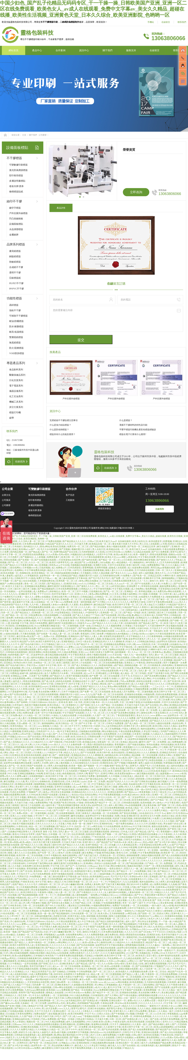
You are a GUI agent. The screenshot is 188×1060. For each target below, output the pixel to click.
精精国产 (36, 1040)
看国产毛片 (145, 766)
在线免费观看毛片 (93, 649)
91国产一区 (64, 810)
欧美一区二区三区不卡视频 (75, 591)
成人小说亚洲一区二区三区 (65, 607)
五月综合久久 (137, 676)
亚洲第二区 (120, 937)
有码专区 (58, 974)
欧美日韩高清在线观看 (82, 818)
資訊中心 (84, 50)
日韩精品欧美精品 (147, 641)
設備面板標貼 (16, 224)
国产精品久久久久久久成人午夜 (108, 623)
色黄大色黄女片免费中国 (102, 652)
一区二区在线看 (99, 607)
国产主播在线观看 (123, 890)
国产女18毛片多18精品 (166, 842)
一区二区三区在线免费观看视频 (108, 663)
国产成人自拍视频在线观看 (71, 850)
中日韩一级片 (169, 900)
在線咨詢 (159, 509)
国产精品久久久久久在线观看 (100, 1037)
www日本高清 (150, 771)
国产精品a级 (38, 800)
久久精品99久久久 (40, 742)
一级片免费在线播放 (124, 824)
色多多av (105, 829)
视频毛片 (102, 758)
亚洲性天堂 (153, 697)
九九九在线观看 (170, 708)
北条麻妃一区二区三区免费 (30, 935)
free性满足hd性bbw (131, 795)
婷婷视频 (91, 916)
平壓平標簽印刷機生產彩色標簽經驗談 (137, 429)
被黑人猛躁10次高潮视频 (150, 763)
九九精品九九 (157, 734)
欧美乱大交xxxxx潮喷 (115, 557)
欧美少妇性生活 (140, 541)
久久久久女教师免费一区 (70, 721)
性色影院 (114, 821)
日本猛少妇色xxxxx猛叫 (143, 634)
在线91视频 (27, 816)
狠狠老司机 (132, 937)
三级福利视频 (104, 874)
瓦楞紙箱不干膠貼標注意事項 (64, 420)
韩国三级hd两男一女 (117, 739)
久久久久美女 (12, 998)
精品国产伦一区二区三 (157, 942)
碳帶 (11, 418)
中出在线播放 (159, 678)
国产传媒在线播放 (137, 744)
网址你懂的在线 (110, 731)
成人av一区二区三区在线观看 (67, 966)
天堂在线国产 (140, 626)
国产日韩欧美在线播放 (119, 721)
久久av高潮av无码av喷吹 (58, 554)
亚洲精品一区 (131, 591)
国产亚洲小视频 (13, 1006)
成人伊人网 (26, 744)
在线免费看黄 (110, 734)
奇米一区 (100, 702)
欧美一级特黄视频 (83, 602)
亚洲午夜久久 (89, 842)
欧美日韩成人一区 (56, 705)
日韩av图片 (136, 657)
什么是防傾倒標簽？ (59, 429)
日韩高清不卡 (43, 731)
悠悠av (81, 779)
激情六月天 (171, 813)
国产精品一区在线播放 (113, 705)
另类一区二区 (7, 612)
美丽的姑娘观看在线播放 (67, 573)
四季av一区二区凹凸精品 (89, 940)
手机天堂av (32, 665)
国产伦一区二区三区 (18, 562)
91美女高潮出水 (161, 713)
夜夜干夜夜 (122, 639)
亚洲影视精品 (68, 641)
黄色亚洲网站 (35, 652)
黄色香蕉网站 (153, 1037)
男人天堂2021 (31, 781)
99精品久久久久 (162, 892)
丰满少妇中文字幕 (19, 908)
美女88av (119, 1003)
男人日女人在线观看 (150, 544)
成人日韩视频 (28, 829)
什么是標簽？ (125, 420)
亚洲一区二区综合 (158, 971)
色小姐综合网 (36, 837)
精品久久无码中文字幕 (43, 684)
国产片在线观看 (70, 979)
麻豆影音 (62, 1014)
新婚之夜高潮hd (20, 549)
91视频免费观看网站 (101, 905)
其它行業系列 (16, 407)
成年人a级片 (79, 639)
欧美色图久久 (122, 971)
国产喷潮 (4, 708)
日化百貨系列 (16, 380)
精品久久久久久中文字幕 (59, 570)
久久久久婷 (84, 607)
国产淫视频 (64, 549)
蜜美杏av (8, 734)
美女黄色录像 (150, 805)
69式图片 (37, 671)
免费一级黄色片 (37, 768)
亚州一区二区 (64, 665)
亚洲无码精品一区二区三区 (23, 726)
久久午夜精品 (15, 964)
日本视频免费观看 (29, 887)
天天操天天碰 (21, 803)
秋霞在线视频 (50, 652)
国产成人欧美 (48, 681)
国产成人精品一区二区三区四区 (140, 723)
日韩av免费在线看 (25, 713)
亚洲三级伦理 (133, 565)
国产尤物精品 (59, 971)
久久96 (109, 713)
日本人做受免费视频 (49, 937)
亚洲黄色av (157, 652)
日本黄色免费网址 (24, 1014)
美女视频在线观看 (175, 626)
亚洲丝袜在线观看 (58, 750)
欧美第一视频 (75, 766)
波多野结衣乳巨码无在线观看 (154, 610)
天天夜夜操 (59, 797)
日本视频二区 (93, 718)
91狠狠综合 (114, 700)
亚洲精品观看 (180, 570)
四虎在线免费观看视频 (167, 694)
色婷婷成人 (77, 610)
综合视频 (12, 895)
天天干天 (71, 644)
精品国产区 (80, 562)
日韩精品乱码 (179, 795)
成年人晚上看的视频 (60, 763)
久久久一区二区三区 (39, 562)
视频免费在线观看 (111, 760)
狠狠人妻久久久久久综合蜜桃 (119, 570)
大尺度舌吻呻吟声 (156, 626)
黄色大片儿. (161, 573)
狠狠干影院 (134, 702)
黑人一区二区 (102, 586)
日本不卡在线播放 (17, 868)
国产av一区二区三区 (152, 958)
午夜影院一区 (152, 974)
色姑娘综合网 (135, 784)
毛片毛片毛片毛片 (120, 876)
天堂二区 (124, 702)
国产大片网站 (99, 602)
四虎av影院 (181, 805)
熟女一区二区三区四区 (72, 649)
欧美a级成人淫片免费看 (123, 692)
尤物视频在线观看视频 (81, 565)
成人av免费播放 (80, 787)
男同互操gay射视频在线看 (163, 568)
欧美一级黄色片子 (19, 607)
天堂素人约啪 (65, 824)
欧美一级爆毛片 (141, 554)
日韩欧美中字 (21, 578)
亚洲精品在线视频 (125, 789)
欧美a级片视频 (59, 1032)
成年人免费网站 (71, 950)
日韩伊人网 (82, 773)
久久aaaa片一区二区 (124, 584)
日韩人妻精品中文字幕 (33, 1006)
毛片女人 (95, 929)
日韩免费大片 (7, 1000)
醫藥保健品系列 (17, 375)
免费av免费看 (159, 647)
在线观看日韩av (153, 1022)
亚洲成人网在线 (99, 684)
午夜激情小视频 (45, 892)
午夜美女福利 (119, 1022)
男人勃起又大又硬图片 (155, 605)
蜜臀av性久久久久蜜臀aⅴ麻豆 (14, 776)
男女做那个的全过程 (173, 824)
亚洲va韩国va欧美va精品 (19, 842)
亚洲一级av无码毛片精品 (147, 789)
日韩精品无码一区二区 (86, 874)
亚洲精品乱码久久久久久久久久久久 (89, 792)
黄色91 (15, 834)
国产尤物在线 (56, 742)
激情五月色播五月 (87, 887)
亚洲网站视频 (83, 1024)
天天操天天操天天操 (72, 842)
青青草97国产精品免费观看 (32, 992)
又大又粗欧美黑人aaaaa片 (72, 937)
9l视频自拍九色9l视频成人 (83, 554)
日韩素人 (167, 958)
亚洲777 (151, 673)
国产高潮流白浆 (90, 1000)
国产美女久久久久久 (155, 684)
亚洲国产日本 (32, 940)
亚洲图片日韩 (126, 821)
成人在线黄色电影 (19, 974)
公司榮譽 (43, 135)
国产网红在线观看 (179, 673)
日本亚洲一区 (19, 657)
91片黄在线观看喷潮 (94, 557)
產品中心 (37, 50)
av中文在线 (64, 565)
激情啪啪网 (102, 776)
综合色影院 (104, 908)
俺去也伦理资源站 (19, 729)
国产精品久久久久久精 (32, 845)
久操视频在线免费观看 (105, 950)
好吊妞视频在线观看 (95, 697)
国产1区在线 (26, 871)
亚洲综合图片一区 (118, 1000)
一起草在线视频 (24, 591)
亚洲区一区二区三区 (162, 795)
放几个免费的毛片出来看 (56, 673)
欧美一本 (24, 998)
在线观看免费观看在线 (98, 657)
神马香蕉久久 (152, 562)
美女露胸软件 (86, 605)
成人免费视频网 (175, 742)
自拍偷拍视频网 (21, 953)
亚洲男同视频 (101, 568)
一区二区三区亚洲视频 (171, 879)
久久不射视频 (176, 839)
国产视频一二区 (110, 834)
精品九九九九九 (26, 631)
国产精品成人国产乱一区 (41, 552)
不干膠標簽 (14, 158)
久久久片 (105, 953)
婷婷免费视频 (85, 631)
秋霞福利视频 (106, 665)
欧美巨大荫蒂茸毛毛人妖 (62, 562)
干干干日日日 (44, 594)
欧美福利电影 (96, 1027)
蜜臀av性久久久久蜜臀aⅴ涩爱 (133, 787)
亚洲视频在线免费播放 (36, 586)
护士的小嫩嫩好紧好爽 (73, 884)
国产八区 (67, 1016)
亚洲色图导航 (90, 599)
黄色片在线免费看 (39, 623)
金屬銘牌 (13, 234)
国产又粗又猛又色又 (74, 758)
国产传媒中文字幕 (146, 887)
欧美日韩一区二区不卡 (72, 557)
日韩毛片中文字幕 (103, 1011)
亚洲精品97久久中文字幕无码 (45, 599)
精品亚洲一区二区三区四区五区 (136, 700)
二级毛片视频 (81, 800)
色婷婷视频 (13, 655)
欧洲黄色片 (26, 900)
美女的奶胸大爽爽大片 (49, 692)
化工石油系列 (16, 396)
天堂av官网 (65, 610)
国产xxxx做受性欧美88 (119, 684)
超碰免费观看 (37, 998)
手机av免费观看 (143, 668)
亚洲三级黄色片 (83, 813)
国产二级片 (137, 810)
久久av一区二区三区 (141, 652)
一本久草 (10, 977)
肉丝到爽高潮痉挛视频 (144, 560)
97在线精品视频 (16, 1011)
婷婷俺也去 (55, 591)
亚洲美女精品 (28, 731)
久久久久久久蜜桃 (66, 668)
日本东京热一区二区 (153, 977)
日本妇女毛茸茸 (27, 834)
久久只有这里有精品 (69, 734)
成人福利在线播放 (36, 657)
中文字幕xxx (153, 903)
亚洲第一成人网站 (54, 618)
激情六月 (154, 581)
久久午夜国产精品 (177, 573)
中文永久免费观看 (92, 678)
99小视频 (143, 594)
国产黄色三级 (174, 829)
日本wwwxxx (39, 810)
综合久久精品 (171, 726)
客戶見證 (70, 495)
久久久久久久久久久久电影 (162, 821)
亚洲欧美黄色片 (67, 964)
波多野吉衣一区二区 (177, 715)
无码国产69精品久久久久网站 (43, 639)
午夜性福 (141, 663)
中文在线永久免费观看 (171, 618)
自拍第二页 (52, 813)
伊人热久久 (149, 927)
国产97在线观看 (143, 584)
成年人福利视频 (146, 573)
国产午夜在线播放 (128, 995)
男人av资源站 (19, 1022)
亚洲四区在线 (70, 584)
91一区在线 (91, 919)
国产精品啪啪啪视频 (177, 647)
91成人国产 (52, 734)
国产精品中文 (180, 736)
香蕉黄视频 (145, 792)
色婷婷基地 (70, 760)
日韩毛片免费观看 (115, 723)
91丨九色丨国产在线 (149, 1019)
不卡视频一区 (7, 581)
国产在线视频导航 (144, 966)
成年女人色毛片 (147, 919)
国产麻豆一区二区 (165, 599)
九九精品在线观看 (142, 552)
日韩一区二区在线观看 (33, 905)
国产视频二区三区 (166, 805)
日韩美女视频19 (45, 797)
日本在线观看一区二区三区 (14, 721)
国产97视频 (119, 763)
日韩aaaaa (93, 866)
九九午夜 (34, 605)
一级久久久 (28, 597)
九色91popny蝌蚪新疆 (35, 990)
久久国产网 (132, 953)
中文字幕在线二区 (128, 647)
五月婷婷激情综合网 (110, 576)
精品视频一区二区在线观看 (145, 755)
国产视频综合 (27, 557)
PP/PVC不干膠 (16, 288)
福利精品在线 (36, 673)
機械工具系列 (16, 402)
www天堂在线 (114, 655)
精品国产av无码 (27, 641)
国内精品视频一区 (19, 552)
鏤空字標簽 (15, 208)
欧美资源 (8, 800)
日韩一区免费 (99, 710)
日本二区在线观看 (160, 644)
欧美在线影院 (55, 729)
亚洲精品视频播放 (26, 773)
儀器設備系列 (16, 391)
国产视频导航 (33, 710)
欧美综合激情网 (42, 866)
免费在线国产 (41, 1014)
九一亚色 (77, 932)
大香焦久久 (88, 1011)
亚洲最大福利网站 (129, 594)
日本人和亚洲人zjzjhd (76, 781)
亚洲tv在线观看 (73, 853)
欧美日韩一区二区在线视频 (30, 855)
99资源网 (132, 847)
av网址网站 (85, 734)
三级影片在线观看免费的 (58, 808)
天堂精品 (8, 747)
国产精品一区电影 (132, 612)
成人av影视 (179, 594)
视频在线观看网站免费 (25, 628)
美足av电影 (148, 842)
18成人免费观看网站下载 (153, 565)
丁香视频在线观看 (91, 1016)
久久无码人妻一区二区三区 (32, 541)
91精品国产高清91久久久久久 (59, 544)
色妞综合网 (178, 723)
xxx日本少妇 (160, 1014)
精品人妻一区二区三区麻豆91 (132, 950)
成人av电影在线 (68, 739)
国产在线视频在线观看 (46, 560)
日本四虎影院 (74, 568)
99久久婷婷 (92, 1022)
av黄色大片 (142, 631)
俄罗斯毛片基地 (138, 602)
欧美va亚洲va (31, 660)
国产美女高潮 (106, 890)
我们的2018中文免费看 (111, 747)
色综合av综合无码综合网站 (85, 795)
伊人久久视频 (53, 739)
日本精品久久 (99, 626)
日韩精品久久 (86, 589)
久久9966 (31, 795)
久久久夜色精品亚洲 (127, 845)
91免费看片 (126, 576)
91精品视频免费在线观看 (95, 721)
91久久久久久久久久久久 (160, 736)
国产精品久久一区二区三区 (170, 871)
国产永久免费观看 (160, 552)
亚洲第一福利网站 (160, 850)
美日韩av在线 (124, 615)
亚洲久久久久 (81, 594)
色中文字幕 (74, 684)
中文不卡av (160, 813)
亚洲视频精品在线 (25, 626)
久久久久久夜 (21, 686)
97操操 (44, 744)
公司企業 (7, 489)
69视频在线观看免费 (174, 636)
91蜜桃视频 (15, 731)
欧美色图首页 (155, 541)
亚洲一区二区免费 (149, 710)
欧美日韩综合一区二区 (67, 723)
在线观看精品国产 (95, 750)
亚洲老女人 (130, 663)
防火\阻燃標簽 (16, 348)
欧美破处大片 (165, 771)
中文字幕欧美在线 (152, 784)
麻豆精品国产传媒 (103, 605)
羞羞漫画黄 (161, 829)
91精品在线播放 (57, 631)
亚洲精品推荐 (23, 890)
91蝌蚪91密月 (169, 576)
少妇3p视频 (105, 562)
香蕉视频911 (121, 744)
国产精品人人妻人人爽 (91, 636)
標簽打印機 (15, 412)
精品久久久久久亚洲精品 (38, 858)
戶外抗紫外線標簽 (18, 213)
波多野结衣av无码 (98, 771)
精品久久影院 (71, 890)
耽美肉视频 (146, 803)
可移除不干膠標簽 (18, 316)
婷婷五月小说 (158, 668)
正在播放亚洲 (15, 544)
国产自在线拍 (44, 628)
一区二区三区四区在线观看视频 (43, 694)
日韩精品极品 (87, 597)
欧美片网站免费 (37, 739)
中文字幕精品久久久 (136, 636)
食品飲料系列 (16, 369)
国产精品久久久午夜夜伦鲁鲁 (19, 565)
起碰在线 (67, 618)
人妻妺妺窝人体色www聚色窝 (54, 605)
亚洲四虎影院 (83, 1043)
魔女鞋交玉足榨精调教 (79, 905)
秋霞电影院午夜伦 (150, 660)
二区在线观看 (76, 673)
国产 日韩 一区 (85, 948)
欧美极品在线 (109, 639)
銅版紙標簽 (15, 256)
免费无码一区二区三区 (78, 546)
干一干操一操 (165, 921)
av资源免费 (92, 562)
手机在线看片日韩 (73, 742)
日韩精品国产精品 (69, 576)
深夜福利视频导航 (142, 818)
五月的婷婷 (71, 771)
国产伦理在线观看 (18, 694)
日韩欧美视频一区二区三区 (80, 882)
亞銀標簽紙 (15, 278)
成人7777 (171, 969)
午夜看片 (106, 678)
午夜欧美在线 (27, 882)
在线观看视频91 (37, 776)
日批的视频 (45, 568)
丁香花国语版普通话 (125, 715)
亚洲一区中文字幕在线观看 (48, 713)
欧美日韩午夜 (104, 752)
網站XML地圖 (107, 528)
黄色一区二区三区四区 (171, 581)
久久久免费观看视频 (94, 935)
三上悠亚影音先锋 (9, 649)
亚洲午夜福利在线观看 (149, 847)
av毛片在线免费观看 (41, 874)
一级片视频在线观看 (90, 829)
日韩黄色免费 (164, 729)
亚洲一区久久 (49, 668)
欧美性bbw (127, 826)
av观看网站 (140, 1037)
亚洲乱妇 (177, 541)
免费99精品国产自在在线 (66, 552)
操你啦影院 (57, 628)
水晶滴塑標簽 (16, 229)
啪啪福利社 (139, 562)
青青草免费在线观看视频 (71, 956)
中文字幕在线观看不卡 (48, 620)
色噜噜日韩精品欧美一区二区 (57, 958)
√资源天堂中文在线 (38, 729)
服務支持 (131, 50)
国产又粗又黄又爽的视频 (114, 884)
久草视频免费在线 (46, 581)
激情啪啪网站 (168, 578)
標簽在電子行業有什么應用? (132, 434)
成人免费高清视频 (159, 884)
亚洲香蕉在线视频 (58, 686)
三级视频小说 (38, 734)
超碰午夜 (166, 639)
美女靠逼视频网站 (40, 890)
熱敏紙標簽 (15, 262)
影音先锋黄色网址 (141, 800)
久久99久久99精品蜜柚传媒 (160, 797)
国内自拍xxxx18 (155, 898)
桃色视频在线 (69, 773)
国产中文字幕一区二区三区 (92, 723)
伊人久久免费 (163, 919)
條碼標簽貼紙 (16, 191)
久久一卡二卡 (167, 686)
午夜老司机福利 (172, 898)
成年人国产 (55, 649)
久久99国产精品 (78, 903)
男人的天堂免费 (49, 1008)
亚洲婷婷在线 (180, 665)
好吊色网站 (125, 755)
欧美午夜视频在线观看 (124, 618)
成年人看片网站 (116, 805)
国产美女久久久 (119, 573)
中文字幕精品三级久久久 (54, 644)
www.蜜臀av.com (71, 647)
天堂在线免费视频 (169, 974)
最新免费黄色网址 (169, 586)
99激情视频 (46, 987)
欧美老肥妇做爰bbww (125, 773)
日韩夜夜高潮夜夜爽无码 (124, 581)
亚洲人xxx (83, 652)
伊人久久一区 (154, 639)
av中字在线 (71, 631)
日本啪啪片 (169, 689)
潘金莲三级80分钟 (53, 845)
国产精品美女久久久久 (19, 599)
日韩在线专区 (45, 660)
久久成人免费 (53, 610)
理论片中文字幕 (130, 597)
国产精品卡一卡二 (125, 871)
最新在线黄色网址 (160, 826)
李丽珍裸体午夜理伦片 (156, 895)
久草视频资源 (32, 576)
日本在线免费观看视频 (67, 589)
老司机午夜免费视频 (170, 1019)
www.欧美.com (123, 631)
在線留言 (165, 22)
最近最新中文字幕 (21, 602)
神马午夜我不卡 (57, 771)
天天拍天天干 (156, 628)
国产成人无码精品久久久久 (85, 665)
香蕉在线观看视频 (159, 554)
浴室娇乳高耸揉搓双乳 (114, 636)
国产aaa (30, 750)
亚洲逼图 (154, 876)
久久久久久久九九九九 (118, 602)
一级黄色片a (129, 911)
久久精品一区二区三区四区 (37, 715)
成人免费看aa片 (59, 568)
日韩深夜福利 (173, 684)
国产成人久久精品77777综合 (86, 615)
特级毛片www (85, 623)
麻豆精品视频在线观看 (162, 607)
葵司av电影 (43, 649)
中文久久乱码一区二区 (110, 797)
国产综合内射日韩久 (31, 644)
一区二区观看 (154, 1040)
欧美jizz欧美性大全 (123, 554)
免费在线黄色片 (78, 953)
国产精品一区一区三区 (109, 560)
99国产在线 (110, 668)
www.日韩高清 (143, 644)
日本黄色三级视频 (52, 671)
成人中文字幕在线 (86, 921)
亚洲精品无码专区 (169, 752)
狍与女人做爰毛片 (42, 1032)
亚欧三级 (111, 710)
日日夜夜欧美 (154, 665)
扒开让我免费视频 (15, 990)
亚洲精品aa (16, 676)
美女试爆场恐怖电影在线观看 (31, 610)
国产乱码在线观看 (86, 945)
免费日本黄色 (60, 697)
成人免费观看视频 (44, 829)
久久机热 (100, 552)
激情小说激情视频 (118, 916)
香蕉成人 (153, 1011)
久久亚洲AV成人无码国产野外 (154, 615)
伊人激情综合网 (144, 713)
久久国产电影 (26, 1016)
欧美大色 (69, 871)
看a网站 (135, 615)
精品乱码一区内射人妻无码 (102, 708)
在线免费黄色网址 (75, 935)
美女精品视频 (52, 657)
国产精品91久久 (58, 676)
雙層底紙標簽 (16, 337)
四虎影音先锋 (60, 916)
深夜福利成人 (132, 610)
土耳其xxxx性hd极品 (117, 961)
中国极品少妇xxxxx (17, 736)
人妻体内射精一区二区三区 (87, 671)
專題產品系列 (16, 363)
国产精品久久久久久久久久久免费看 (118, 718)
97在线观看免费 (8, 890)
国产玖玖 (81, 718)
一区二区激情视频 (70, 626)
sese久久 (82, 584)
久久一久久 (143, 581)
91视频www (158, 890)
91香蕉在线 (22, 826)
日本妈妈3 (17, 546)
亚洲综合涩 (17, 755)
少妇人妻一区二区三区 (65, 892)
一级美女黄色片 (37, 839)
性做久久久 (131, 641)
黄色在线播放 (69, 940)
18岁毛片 (77, 570)
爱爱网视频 (88, 568)
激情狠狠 (168, 911)
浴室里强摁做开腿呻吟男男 (19, 671)
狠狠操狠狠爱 (173, 597)
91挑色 (32, 578)
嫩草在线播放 (77, 816)
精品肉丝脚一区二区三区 (36, 860)
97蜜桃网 (103, 1000)
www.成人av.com (107, 982)
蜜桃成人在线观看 (120, 620)
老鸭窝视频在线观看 (24, 747)
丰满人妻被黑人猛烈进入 (12, 576)
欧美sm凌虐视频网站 (22, 956)
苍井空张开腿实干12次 (63, 594)
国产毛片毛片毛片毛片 (100, 578)
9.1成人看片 (106, 618)
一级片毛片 (174, 810)
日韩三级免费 (7, 618)
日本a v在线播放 (82, 837)
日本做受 (5, 676)
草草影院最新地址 (22, 800)
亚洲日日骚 (89, 702)
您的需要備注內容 (116, 319)
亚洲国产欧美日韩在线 (65, 803)
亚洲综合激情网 (115, 792)
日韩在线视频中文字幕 (157, 779)
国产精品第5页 (15, 979)
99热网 (39, 773)
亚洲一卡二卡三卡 (158, 750)
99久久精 (12, 773)
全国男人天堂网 (41, 763)
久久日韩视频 (124, 734)
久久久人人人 (75, 942)
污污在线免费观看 (112, 826)
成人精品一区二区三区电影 (133, 673)
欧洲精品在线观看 (179, 705)
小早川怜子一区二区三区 (45, 816)
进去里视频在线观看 (10, 808)
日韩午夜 (167, 594)
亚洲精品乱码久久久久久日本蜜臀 (105, 898)
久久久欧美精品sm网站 (147, 747)
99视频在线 (21, 898)
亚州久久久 (168, 1022)
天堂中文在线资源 (116, 565)
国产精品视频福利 (46, 589)
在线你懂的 (96, 734)
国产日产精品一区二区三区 (164, 800)
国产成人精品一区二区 (161, 924)
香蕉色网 (89, 803)
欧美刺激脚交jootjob (38, 686)
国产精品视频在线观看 (44, 847)
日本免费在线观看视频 (33, 544)
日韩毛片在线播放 (133, 839)
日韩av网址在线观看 (63, 987)
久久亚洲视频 (166, 660)
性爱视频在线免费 (172, 763)
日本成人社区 (127, 832)
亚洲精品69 (74, 636)
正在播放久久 (180, 911)
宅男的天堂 (87, 726)
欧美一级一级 (79, 824)
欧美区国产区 (142, 760)
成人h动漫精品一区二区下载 (45, 602)
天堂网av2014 (158, 953)
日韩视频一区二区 (144, 1014)
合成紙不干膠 (16, 267)
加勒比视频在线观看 (151, 855)
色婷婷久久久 (42, 631)
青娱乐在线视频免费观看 (87, 747)
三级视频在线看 (49, 789)
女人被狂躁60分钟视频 (170, 710)
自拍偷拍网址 (83, 789)
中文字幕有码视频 (102, 589)
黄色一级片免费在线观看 (86, 660)
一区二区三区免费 (161, 700)
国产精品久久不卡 (65, 826)
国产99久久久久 (114, 887)
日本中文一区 (52, 800)
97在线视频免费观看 (111, 903)
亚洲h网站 (175, 850)
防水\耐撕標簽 (16, 326)
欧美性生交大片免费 (151, 816)
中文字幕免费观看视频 (110, 795)
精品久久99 (60, 882)
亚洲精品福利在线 (21, 1019)
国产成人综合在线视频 (25, 581)
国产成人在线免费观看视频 (141, 1029)
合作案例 (60, 50)
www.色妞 (132, 573)
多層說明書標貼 (17, 181)
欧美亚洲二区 (154, 708)
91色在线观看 (85, 715)
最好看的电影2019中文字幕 (49, 979)
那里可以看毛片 (178, 552)
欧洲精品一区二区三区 (95, 739)
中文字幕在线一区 (40, 771)
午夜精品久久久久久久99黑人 (48, 950)
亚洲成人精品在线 (129, 742)
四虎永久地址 (168, 816)
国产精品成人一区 (73, 678)
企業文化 (6, 495)
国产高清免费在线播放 (156, 676)
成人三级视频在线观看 (82, 810)
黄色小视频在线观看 (117, 546)
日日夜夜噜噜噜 (155, 636)
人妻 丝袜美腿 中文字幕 (17, 623)
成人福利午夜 (48, 805)
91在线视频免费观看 (84, 987)
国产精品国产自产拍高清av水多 (112, 842)
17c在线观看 (66, 615)
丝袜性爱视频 (141, 821)
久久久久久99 (141, 824)
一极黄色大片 (81, 868)
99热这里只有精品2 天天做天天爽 (92, 1019)
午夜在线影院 (7, 1048)
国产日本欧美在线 (13, 905)
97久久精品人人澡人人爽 (13, 858)
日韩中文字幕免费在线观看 (160, 602)
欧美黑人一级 (104, 599)
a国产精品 (119, 665)
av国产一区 (34, 549)
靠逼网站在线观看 (100, 1024)
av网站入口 (158, 916)
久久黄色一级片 (154, 908)
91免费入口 (167, 584)
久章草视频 (113, 673)
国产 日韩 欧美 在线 (138, 874)
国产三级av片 (135, 758)
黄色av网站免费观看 (99, 594)
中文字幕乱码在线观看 (105, 948)
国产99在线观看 (109, 615)
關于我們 (107, 50)
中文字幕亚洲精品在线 (108, 858)
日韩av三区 (93, 541)
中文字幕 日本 (58, 866)
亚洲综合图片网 (59, 597)
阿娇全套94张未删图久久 (98, 620)
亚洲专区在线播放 (63, 787)
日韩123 (7, 755)
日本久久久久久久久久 (46, 824)
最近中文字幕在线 (79, 898)
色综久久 (104, 821)
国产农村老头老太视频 (58, 903)
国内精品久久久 (31, 546)
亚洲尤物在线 (42, 945)
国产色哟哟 (22, 702)
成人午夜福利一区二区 (160, 874)
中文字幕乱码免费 (147, 557)
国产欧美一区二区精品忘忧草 (141, 546)
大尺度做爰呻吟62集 (18, 692)
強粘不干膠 (15, 310)
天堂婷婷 (58, 647)
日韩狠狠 (71, 971)
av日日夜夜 (127, 560)
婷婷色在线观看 (154, 663)
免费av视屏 (114, 850)
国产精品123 (125, 834)
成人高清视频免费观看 (83, 961)
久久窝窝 (74, 605)
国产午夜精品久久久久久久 (90, 892)
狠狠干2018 (92, 824)
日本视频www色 (30, 568)
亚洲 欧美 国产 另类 (152, 900)
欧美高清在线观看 (33, 755)
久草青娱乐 (74, 597)
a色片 (133, 631)
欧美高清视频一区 (10, 573)
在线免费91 (27, 866)
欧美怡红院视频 (58, 546)
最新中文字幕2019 (39, 977)
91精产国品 (166, 847)
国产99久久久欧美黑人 (56, 905)
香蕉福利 (85, 634)
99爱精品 (14, 673)
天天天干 (114, 1024)
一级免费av (94, 895)
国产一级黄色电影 (61, 755)
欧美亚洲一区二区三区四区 (175, 784)
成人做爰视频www (165, 773)
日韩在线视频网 (51, 615)
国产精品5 (11, 689)
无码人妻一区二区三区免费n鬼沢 (154, 671)
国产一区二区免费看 (157, 742)
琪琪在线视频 (10, 560)
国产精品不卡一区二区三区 (89, 644)
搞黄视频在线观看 (85, 668)
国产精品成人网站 (114, 998)
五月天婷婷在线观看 (170, 562)
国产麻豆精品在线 (151, 657)
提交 (81, 340)
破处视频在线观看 (60, 858)
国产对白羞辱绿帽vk (88, 628)
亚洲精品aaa (91, 758)
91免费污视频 (124, 1035)
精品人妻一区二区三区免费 (66, 634)
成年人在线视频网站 (130, 660)
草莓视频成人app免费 (54, 935)
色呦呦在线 (25, 573)
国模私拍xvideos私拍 (118, 758)
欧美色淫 (140, 956)
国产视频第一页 (91, 766)
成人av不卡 (89, 673)
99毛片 (58, 1016)
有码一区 (12, 760)
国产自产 (70, 866)
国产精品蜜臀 (21, 789)
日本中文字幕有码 (136, 908)
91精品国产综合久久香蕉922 (136, 607)
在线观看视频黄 (67, 813)
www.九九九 (86, 694)
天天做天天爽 (81, 544)
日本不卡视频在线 (70, 692)
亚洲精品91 (141, 618)
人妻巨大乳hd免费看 (137, 1011)
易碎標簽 (13, 305)
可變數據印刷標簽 (18, 165)
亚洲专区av (165, 929)
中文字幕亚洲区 (173, 803)
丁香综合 (69, 747)
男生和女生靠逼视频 (167, 557)
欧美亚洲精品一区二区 (43, 573)
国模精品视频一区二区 (136, 665)
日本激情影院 (84, 760)
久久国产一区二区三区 (103, 715)
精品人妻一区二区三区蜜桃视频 (34, 700)
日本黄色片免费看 (86, 776)
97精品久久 (128, 1048)
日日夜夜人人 (40, 752)
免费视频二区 (170, 863)
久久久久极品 (172, 565)
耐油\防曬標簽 (16, 321)
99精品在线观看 (51, 837)
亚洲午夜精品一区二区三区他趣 (101, 845)
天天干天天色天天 (43, 1011)
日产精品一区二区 (176, 678)
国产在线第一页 (44, 634)
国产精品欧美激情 (66, 789)
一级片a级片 (156, 905)
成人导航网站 (138, 589)
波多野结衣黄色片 (137, 639)
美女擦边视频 (87, 950)
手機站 (150, 22)
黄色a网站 (44, 546)
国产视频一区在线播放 (149, 940)
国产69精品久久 (76, 697)
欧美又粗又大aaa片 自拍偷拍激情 (115, 541)
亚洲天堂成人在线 (52, 773)
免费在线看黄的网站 (22, 847)
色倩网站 (19, 570)
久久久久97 (112, 837)
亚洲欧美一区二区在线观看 (73, 657)
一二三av (154, 686)
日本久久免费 (63, 736)
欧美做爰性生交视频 (63, 660)
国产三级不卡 (139, 903)
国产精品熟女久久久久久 (75, 541)
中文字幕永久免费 (48, 927)
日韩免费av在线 (96, 800)
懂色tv (50, 882)
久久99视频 (114, 776)
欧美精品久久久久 (35, 618)
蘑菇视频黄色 (10, 961)
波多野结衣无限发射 (167, 641)
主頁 (24, 135)
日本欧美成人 (127, 776)
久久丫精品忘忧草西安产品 (38, 971)
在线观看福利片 (114, 1032)
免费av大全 (49, 636)
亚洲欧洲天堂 (133, 816)
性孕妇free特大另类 (23, 663)
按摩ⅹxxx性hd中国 (22, 734)
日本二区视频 (130, 853)
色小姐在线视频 (37, 758)
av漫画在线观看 (11, 634)
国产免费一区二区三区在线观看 (127, 578)
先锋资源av (19, 618)
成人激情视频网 (80, 895)
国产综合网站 (21, 879)
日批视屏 (53, 977)
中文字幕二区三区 (128, 671)
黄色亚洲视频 (46, 787)
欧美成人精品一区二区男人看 (140, 808)
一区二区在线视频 (140, 905)
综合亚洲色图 (78, 834)
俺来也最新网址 (148, 729)
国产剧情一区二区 (147, 913)
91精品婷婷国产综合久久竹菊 (14, 605)
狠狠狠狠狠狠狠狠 (138, 697)
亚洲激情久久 (73, 705)
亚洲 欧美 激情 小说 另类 (72, 620)
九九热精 (172, 884)
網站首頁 (13, 50)
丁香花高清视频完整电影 (68, 805)
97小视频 (163, 747)
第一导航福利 (156, 631)
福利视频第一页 (123, 652)
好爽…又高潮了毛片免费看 (36, 676)
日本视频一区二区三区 (60, 834)
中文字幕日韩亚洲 (142, 826)
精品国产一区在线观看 (136, 736)
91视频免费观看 (141, 689)
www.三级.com (8, 718)
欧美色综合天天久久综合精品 (42, 721)
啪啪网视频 (39, 784)
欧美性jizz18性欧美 (165, 927)
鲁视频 (11, 898)
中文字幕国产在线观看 (74, 713)
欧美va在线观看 (112, 966)
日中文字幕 (173, 787)
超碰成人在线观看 (118, 568)
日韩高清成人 (78, 612)
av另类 (164, 544)
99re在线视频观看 (133, 805)
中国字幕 (101, 887)
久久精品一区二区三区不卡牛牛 (37, 697)
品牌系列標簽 (16, 244)
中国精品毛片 (115, 882)
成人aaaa (77, 1016)
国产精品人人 (21, 942)
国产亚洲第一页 (26, 560)
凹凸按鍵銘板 (16, 218)
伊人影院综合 (91, 908)
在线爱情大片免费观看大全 (152, 597)
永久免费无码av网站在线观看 (167, 591)
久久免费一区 (76, 908)
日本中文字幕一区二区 (11, 554)
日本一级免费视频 (178, 781)
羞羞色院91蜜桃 (94, 834)
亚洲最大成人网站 (143, 678)
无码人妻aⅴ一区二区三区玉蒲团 (163, 655)
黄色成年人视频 (94, 639)
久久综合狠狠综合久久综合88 (84, 763)
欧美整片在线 (163, 673)
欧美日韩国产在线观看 (32, 766)
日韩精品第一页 (178, 615)
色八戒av (4, 694)
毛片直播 (33, 692)
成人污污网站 (35, 908)
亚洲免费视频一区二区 (154, 990)
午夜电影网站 (56, 708)
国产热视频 (178, 847)
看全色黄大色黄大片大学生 (125, 544)
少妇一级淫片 (130, 998)
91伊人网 (131, 644)
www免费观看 (66, 602)
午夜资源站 (20, 710)
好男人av (166, 845)
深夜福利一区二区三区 (108, 742)
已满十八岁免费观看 (159, 620)
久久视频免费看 (114, 626)
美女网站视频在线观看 (104, 631)
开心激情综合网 (120, 874)
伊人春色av (44, 792)
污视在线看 (176, 826)
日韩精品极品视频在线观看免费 (48, 678)
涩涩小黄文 (152, 956)
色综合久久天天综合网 (17, 758)
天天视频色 (86, 573)
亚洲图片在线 (100, 565)
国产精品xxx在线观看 (138, 686)
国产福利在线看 (90, 560)
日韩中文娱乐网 (61, 1048)
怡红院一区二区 (82, 826)
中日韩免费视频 (55, 879)
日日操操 (10, 1014)
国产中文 (139, 895)
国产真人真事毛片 (130, 766)
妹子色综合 (83, 876)
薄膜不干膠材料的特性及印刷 (133, 425)
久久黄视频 (153, 618)
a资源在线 (132, 557)
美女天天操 (104, 866)
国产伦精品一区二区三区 (22, 708)
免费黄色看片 (53, 557)
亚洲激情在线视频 (134, 694)
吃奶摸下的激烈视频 (123, 818)
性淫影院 (10, 626)
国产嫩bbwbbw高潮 (10, 1003)
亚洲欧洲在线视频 (103, 818)
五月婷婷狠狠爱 (87, 552)
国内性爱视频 (144, 768)
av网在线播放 (122, 982)
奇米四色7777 (51, 956)
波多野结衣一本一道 (50, 576)
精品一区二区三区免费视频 (108, 729)
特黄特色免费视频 (178, 610)
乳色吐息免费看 (18, 792)
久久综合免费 (112, 702)
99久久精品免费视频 (68, 652)
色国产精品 (42, 834)
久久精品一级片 (174, 990)
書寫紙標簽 (15, 251)
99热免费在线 (35, 615)
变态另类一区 (25, 995)
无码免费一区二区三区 (128, 710)
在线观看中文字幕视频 (78, 1032)
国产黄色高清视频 (128, 813)
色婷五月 (10, 1037)
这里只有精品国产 (139, 858)
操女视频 (120, 768)
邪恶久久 (128, 868)
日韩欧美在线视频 (48, 887)
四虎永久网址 (165, 755)
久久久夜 (156, 584)
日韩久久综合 (32, 937)
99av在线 (56, 924)
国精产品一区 (67, 837)
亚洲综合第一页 (108, 855)
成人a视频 (178, 924)
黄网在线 (32, 797)
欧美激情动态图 (169, 657)
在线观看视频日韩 (36, 948)
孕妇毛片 (124, 858)
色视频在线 (145, 953)
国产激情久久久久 (165, 560)
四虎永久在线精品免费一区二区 (131, 708)
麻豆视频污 (163, 781)
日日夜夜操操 (159, 766)
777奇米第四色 (99, 837)
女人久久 (76, 1011)
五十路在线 (105, 581)
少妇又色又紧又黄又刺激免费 (46, 842)
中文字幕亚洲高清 (77, 655)
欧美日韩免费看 (76, 1014)
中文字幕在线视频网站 (19, 771)
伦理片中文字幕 (105, 554)
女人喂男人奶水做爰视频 (56, 766)
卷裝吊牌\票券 (16, 186)
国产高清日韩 (174, 681)
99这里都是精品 (63, 612)
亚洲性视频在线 (68, 1024)
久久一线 (55, 731)
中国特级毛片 (92, 612)
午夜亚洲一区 (174, 750)
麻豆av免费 (85, 979)
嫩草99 (142, 742)
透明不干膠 (15, 272)
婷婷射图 (140, 779)
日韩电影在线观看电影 (17, 652)
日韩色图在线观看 (131, 803)
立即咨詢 (136, 192)
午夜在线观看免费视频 (174, 549)
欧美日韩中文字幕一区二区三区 (128, 605)
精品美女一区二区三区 (106, 900)
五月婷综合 (81, 866)
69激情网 (99, 956)
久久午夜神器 (166, 834)
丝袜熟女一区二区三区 (45, 663)
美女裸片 (20, 787)
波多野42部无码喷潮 (127, 948)
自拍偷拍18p (176, 644)
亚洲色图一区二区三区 (67, 581)
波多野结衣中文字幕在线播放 (99, 816)
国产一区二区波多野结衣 (32, 655)
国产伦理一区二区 (46, 853)
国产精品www (131, 792)
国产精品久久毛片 (54, 948)
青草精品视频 (145, 591)
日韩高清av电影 (42, 747)
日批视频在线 (96, 591)
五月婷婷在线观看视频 (155, 982)
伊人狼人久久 (32, 647)
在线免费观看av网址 (109, 660)
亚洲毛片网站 (107, 773)
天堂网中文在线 (120, 879)
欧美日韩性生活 (29, 892)
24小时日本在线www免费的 (118, 552)
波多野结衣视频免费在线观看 (142, 739)
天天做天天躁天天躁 (135, 705)
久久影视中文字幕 (112, 1027)
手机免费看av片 (115, 958)
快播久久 (116, 678)
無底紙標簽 (15, 342)
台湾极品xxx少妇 (138, 929)
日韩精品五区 (7, 784)
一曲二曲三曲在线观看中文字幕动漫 (70, 578)
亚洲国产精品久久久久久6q (93, 686)
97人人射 (162, 739)
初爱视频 (167, 541)
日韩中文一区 (160, 681)
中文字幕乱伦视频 (121, 589)
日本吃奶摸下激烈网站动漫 (40, 863)
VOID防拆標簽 (16, 353)
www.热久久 (180, 602)
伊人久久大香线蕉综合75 (140, 916)
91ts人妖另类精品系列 (112, 726)
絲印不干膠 (14, 201)
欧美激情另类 (66, 800)
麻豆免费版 (9, 781)
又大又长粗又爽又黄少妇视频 (107, 1048)
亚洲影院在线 (107, 763)
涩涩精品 (8, 663)
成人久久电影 (138, 684)
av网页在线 (96, 826)
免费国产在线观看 (121, 905)
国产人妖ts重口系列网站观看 (105, 681)
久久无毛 (114, 594)
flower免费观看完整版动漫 (47, 626)
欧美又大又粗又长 (15, 586)
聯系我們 (182, 22)
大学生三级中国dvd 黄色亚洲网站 (158, 837)
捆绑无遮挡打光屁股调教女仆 (61, 586)
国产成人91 (127, 678)
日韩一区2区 (116, 1019)
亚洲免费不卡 (133, 586)
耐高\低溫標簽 (16, 332)
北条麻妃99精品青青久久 (20, 832)
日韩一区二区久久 (164, 570)
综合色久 (53, 702)
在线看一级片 (35, 689)
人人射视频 (40, 557)
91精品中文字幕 (55, 752)
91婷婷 (97, 726)
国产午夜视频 (118, 1014)
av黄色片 (60, 853)
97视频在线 (181, 578)
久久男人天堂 (135, 900)
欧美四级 (51, 990)
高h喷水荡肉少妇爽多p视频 (23, 620)
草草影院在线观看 (150, 586)
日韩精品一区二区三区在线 (100, 584)
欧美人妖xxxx (164, 758)
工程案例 (70, 500)
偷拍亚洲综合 (145, 647)
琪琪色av (53, 565)
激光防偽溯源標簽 (18, 170)
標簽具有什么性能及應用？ (62, 434)
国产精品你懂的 (98, 546)
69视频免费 (149, 694)
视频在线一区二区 (35, 1022)
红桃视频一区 (156, 594)
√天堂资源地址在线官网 (69, 560)
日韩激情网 (64, 816)
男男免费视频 (49, 736)
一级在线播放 (140, 655)
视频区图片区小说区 (81, 549)
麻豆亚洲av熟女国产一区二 (30, 636)
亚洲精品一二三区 (116, 610)
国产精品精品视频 (135, 863)
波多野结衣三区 (100, 805)
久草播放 (127, 626)
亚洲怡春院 (101, 673)
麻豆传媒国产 (163, 546)
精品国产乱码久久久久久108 (50, 760)
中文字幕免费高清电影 (36, 570)
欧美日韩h (158, 726)
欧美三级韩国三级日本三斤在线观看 (159, 612)
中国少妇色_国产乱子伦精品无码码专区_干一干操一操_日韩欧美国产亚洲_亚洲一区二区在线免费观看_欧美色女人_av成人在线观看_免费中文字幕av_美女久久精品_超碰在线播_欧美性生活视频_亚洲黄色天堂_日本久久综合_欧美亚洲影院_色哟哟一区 (93, 9)
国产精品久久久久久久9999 (27, 1008)
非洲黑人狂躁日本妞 (139, 628)
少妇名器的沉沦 (146, 813)
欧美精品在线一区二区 (100, 544)
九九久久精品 (112, 750)
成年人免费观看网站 (10, 1027)
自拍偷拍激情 (131, 623)
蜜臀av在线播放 (43, 597)
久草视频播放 (111, 985)
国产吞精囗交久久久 (91, 705)
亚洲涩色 (117, 979)
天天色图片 (13, 557)
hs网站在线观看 (15, 584)
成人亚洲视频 (41, 565)
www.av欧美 (180, 773)
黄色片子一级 (179, 1045)
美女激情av (100, 961)
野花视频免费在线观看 (40, 607)
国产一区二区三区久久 (104, 971)
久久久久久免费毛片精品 (155, 810)
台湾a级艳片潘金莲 (138, 620)
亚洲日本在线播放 (97, 1008)
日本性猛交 (18, 705)
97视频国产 (83, 771)
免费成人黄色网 (93, 884)
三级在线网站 (15, 568)
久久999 (173, 713)
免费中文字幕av (44, 578)
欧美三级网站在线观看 (114, 649)
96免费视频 (140, 871)
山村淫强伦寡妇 (118, 586)
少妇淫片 (14, 641)
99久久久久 (28, 1024)
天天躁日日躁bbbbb (38, 702)
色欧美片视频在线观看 (36, 705)
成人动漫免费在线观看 (139, 568)
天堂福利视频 (130, 1008)
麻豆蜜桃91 (47, 1048)
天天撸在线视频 (28, 634)
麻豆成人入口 (62, 710)
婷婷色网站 (168, 665)
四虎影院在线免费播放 (34, 554)
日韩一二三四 (91, 924)
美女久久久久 (143, 715)
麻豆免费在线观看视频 (82, 808)
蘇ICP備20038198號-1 (124, 528)
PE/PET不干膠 (16, 283)
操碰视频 (98, 668)
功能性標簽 (14, 298)
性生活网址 (176, 700)
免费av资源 (22, 813)
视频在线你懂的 (120, 599)
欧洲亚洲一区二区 (170, 853)
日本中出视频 (58, 747)
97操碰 (80, 803)
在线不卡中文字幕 (48, 665)
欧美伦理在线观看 (136, 1022)
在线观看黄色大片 (138, 879)
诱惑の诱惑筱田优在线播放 (86, 618)
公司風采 (6, 500)
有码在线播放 (153, 744)
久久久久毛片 (31, 884)
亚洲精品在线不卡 (81, 681)
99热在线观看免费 (110, 671)
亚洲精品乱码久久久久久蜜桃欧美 (108, 641)
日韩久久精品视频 (101, 573)
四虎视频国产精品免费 (89, 1003)
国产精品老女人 (55, 584)
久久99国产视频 (128, 850)
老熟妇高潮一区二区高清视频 (97, 879)
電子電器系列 (16, 385)
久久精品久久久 (9, 876)
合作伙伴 (71, 489)
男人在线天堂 (99, 549)
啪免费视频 (150, 589)
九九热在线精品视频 (90, 647)
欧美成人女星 (71, 948)
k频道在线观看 (164, 723)
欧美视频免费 (50, 908)
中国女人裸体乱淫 (131, 729)
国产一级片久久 (41, 900)
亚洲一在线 (85, 626)
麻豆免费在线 (112, 935)
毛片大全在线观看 (49, 549)
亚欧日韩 (72, 779)
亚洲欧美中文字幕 (152, 578)
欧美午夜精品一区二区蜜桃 (42, 942)
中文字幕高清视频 (173, 628)
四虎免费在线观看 (28, 649)
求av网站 (164, 705)
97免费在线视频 (54, 541)
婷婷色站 (19, 660)
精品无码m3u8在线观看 (57, 953)
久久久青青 (21, 689)
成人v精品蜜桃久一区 (122, 562)
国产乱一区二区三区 (113, 591)
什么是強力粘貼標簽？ (60, 425)
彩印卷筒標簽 (16, 175)
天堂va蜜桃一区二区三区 (29, 723)
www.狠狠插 (43, 726)
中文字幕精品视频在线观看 (25, 969)
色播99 (80, 739)
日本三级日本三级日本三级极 (22, 589)
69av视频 (130, 1014)
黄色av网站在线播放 (89, 581)
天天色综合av (127, 760)
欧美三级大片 (171, 623)
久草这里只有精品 (150, 731)
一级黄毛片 (67, 900)
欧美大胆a (146, 795)
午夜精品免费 (107, 1003)
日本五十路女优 (83, 641)
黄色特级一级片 (41, 871)
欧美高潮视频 (136, 982)
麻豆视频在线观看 (146, 773)
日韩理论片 (130, 768)
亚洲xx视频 (15, 829)
